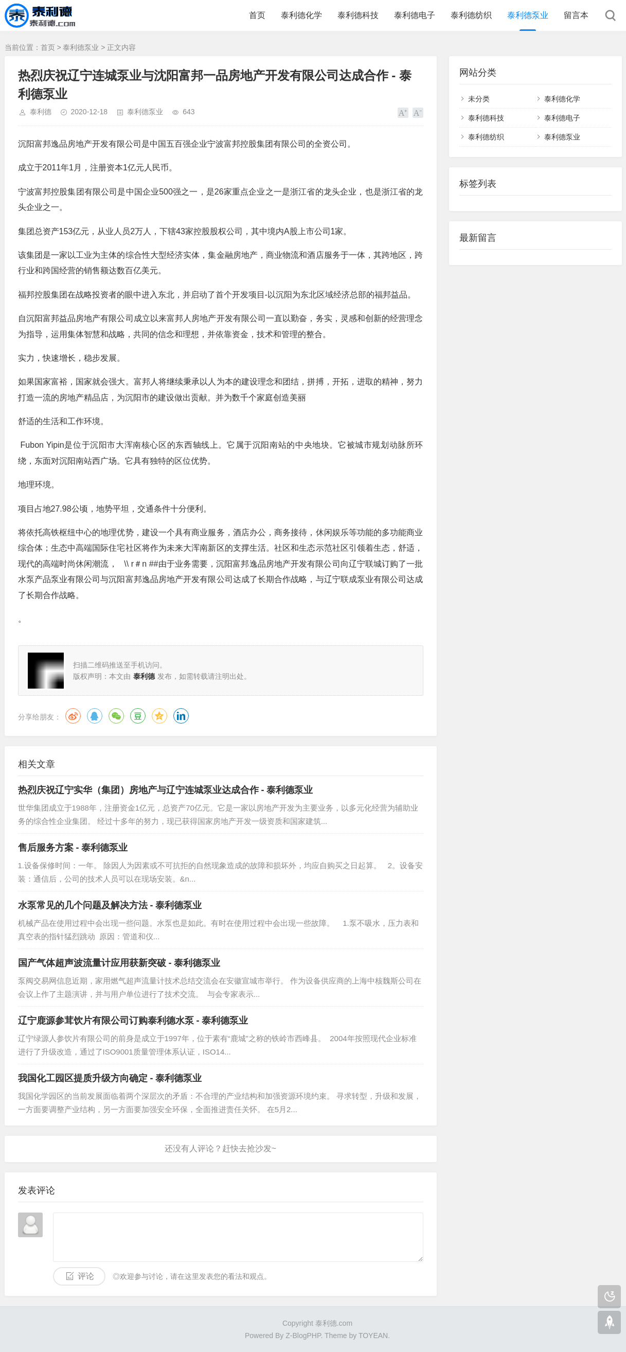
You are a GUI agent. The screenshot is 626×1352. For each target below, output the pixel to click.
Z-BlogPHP (302, 1335)
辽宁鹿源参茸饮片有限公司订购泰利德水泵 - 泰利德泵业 (133, 1020)
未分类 (479, 99)
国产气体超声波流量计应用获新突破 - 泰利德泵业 (119, 963)
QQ (94, 716)
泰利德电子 (414, 15)
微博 (73, 716)
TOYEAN (373, 1335)
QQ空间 (159, 716)
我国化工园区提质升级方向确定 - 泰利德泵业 (110, 1078)
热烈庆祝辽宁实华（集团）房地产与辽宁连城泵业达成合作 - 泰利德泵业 (165, 790)
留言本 (576, 15)
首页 (257, 15)
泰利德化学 (301, 15)
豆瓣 (138, 716)
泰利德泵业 (527, 15)
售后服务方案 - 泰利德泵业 (73, 847)
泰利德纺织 (471, 15)
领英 (181, 716)
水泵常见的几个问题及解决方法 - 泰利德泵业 (110, 905)
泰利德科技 (358, 15)
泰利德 (40, 112)
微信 (116, 716)
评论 (86, 1276)
